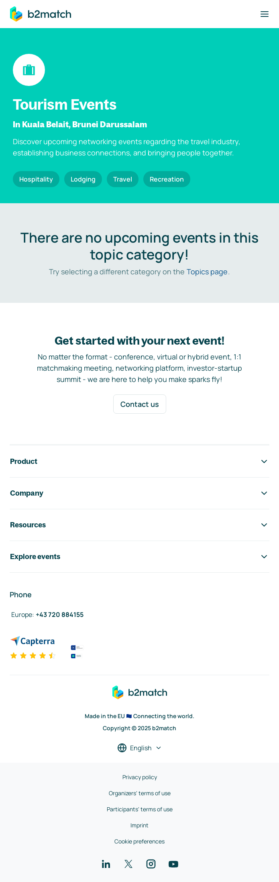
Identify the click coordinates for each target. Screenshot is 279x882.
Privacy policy (139, 777)
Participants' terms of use (140, 809)
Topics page (207, 271)
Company (139, 493)
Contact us (139, 404)
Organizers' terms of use (140, 793)
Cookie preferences (139, 841)
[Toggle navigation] (264, 14)
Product (139, 461)
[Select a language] (140, 748)
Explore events (139, 556)
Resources (139, 525)
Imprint (139, 825)
